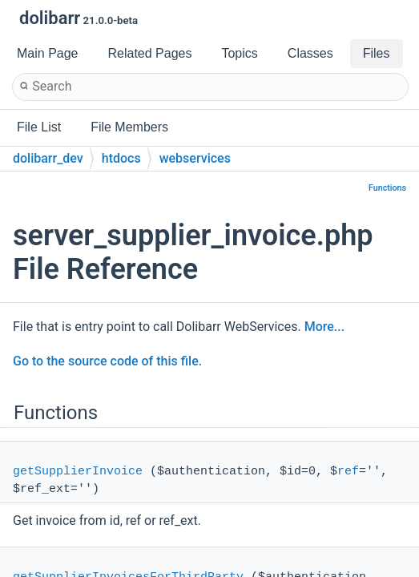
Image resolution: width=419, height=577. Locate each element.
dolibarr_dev (48, 158)
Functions (387, 188)
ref (348, 471)
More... (324, 326)
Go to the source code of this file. (107, 361)
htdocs (121, 158)
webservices (195, 158)
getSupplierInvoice (78, 471)
